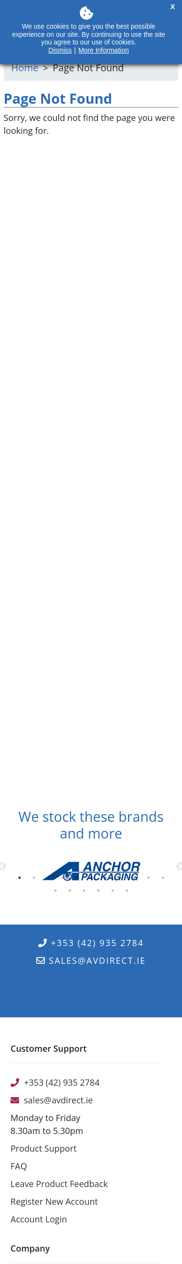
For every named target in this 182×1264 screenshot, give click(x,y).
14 (86, 893)
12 (57, 893)
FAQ (19, 1166)
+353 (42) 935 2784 (91, 942)
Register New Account (54, 1201)
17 (129, 893)
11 (165, 880)
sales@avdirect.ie (91, 960)
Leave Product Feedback (59, 1183)
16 (114, 893)
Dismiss (60, 50)
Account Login (39, 1219)
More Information (103, 50)
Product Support (43, 1148)
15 (100, 893)
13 (71, 893)
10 (150, 880)
